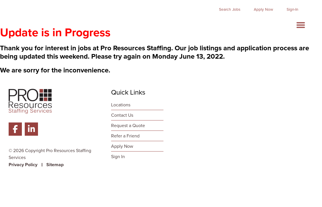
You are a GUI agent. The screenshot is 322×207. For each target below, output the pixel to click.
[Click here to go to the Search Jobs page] (229, 7)
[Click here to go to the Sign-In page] (292, 7)
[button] (301, 22)
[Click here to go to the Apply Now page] (263, 7)
